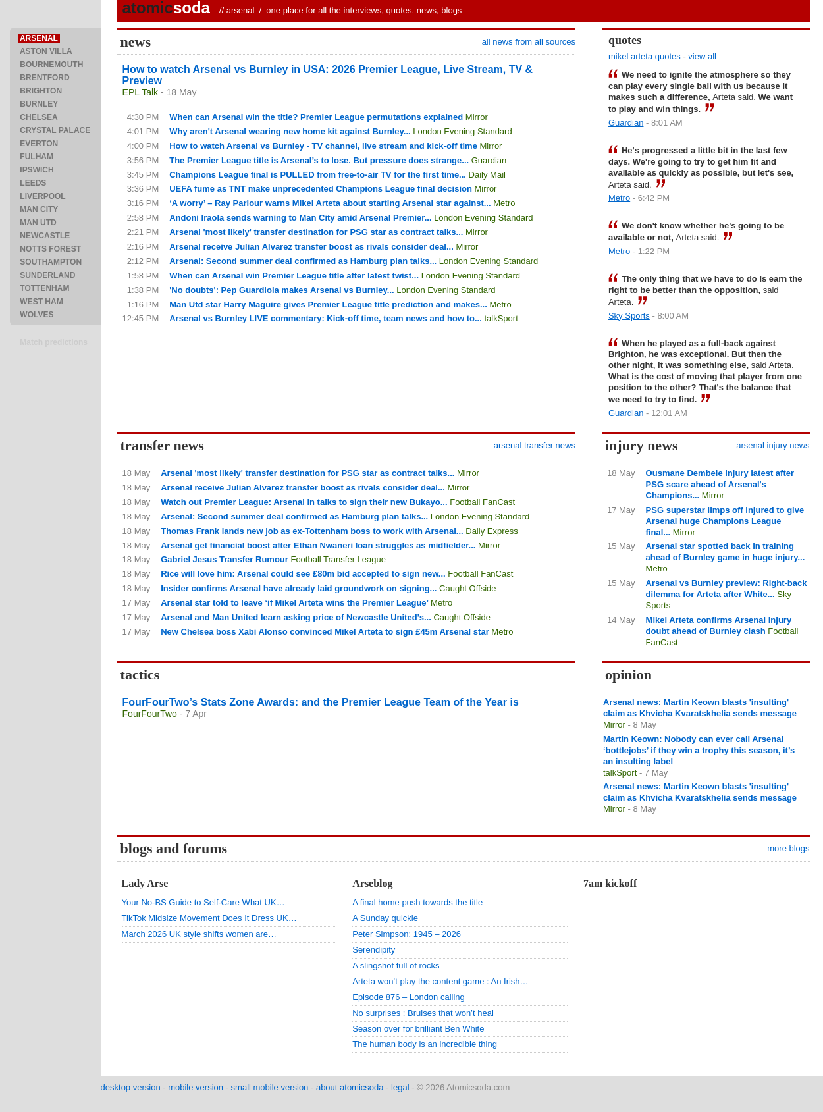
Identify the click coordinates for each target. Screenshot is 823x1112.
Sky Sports (629, 316)
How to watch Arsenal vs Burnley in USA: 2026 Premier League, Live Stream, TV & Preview (327, 75)
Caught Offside (467, 588)
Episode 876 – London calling (408, 997)
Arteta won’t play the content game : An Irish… (440, 981)
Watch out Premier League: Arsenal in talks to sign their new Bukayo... (304, 502)
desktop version (131, 1087)
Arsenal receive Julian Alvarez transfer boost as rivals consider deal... (311, 247)
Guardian (488, 160)
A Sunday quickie (385, 918)
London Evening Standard (462, 131)
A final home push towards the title (417, 902)
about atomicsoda (350, 1087)
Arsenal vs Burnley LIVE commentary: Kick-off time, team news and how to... (325, 318)
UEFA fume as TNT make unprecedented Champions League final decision (320, 189)
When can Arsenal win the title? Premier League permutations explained (316, 117)
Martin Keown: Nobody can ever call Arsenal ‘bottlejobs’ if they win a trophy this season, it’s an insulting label (699, 750)
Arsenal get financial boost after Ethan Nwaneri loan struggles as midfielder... (318, 545)
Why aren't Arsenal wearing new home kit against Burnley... (289, 131)
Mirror (476, 117)
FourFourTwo (149, 713)
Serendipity (373, 950)
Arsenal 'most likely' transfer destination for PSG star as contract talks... (316, 232)
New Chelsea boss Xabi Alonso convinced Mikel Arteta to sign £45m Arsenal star (325, 632)
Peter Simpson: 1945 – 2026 (406, 934)
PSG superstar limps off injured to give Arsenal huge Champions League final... (725, 521)
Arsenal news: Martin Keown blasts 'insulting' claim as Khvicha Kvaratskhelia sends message (700, 707)
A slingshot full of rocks (395, 965)
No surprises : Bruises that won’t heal (423, 1013)
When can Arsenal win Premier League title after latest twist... (294, 275)
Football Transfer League (338, 559)
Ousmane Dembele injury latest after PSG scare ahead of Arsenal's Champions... (720, 484)
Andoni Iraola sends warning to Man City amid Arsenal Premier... (300, 218)
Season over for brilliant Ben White (418, 1029)
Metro (504, 203)
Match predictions (54, 342)
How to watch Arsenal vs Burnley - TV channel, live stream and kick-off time (323, 146)
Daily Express (491, 531)
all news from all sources (528, 42)
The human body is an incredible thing (424, 1044)
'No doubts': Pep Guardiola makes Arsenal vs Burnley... (281, 290)
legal (400, 1087)
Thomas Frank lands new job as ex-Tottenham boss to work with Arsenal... (312, 531)
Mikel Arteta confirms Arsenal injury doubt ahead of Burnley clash (719, 625)
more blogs (788, 848)
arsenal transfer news (534, 445)
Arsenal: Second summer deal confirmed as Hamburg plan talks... (303, 261)
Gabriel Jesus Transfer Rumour (224, 559)
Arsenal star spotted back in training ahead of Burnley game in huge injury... (725, 551)
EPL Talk (140, 92)
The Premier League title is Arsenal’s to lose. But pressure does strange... (319, 160)
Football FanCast (482, 502)
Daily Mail (487, 175)
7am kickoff (610, 883)
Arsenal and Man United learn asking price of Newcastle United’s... (296, 617)
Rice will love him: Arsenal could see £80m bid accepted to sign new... (303, 574)
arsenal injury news (772, 445)
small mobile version (270, 1087)
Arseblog (372, 883)
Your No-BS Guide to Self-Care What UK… (203, 902)
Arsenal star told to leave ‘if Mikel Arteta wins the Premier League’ (294, 603)
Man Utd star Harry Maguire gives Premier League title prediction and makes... (328, 304)
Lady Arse (145, 883)
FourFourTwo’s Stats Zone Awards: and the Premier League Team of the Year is (320, 702)
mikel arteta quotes (644, 56)
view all (702, 56)
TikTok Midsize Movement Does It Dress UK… (209, 918)
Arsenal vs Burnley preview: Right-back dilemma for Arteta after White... (726, 588)
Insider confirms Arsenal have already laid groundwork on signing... (299, 588)
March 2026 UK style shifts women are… (199, 934)
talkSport (501, 318)
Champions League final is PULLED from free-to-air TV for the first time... (317, 175)
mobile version (195, 1087)
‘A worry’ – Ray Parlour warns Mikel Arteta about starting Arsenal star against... (330, 203)
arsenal (240, 10)
